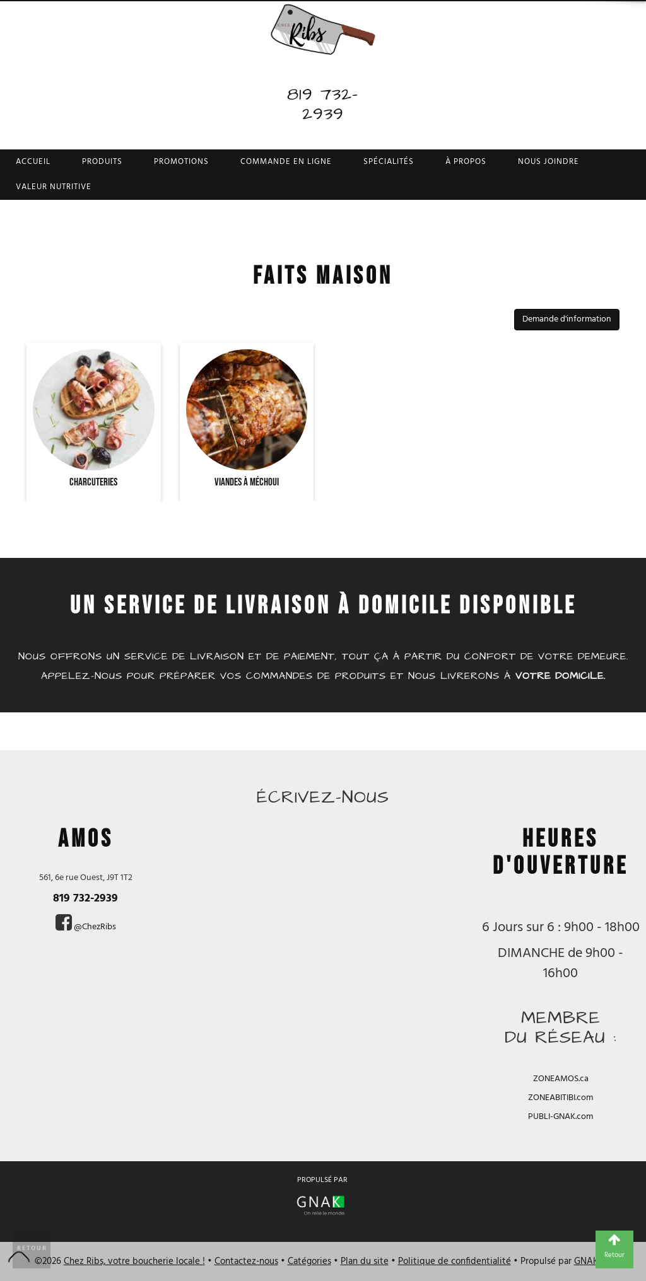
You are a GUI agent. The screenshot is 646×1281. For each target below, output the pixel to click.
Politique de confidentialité (454, 1261)
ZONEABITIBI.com (560, 1098)
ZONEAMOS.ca (561, 1079)
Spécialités (388, 161)
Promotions (181, 161)
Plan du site (365, 1261)
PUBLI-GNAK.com (560, 1117)
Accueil (33, 161)
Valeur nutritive (53, 187)
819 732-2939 (322, 104)
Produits (102, 161)
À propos (465, 161)
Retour (32, 1248)
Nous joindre (548, 161)
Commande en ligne (286, 161)
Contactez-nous (246, 1261)
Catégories (309, 1261)
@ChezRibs (95, 927)
